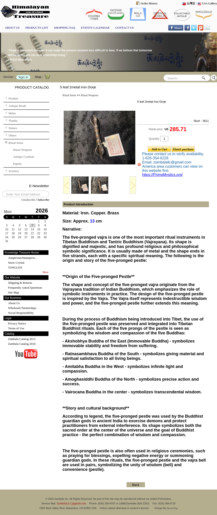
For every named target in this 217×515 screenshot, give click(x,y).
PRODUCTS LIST (36, 27)
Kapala (17, 163)
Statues (13, 128)
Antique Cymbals (23, 156)
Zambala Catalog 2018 (21, 343)
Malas (12, 113)
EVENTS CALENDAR (95, 27)
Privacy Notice (17, 323)
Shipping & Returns (20, 282)
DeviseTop (172, 508)
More (45, 272)
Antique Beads (17, 106)
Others (13, 135)
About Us (14, 303)
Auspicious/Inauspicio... (22, 257)
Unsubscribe (28, 199)
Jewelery (14, 171)
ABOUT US (12, 27)
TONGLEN (15, 267)
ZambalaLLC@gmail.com (71, 503)
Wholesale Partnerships (22, 308)
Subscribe (43, 199)
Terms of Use (16, 328)
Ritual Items (16, 143)
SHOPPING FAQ (64, 27)
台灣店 (191, 3)
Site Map (13, 292)
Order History (149, 3)
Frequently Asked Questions (25, 287)
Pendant (13, 98)
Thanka (13, 120)
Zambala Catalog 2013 (21, 339)
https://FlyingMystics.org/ (162, 175)
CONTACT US (124, 27)
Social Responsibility (21, 313)
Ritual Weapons (22, 149)
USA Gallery (209, 3)
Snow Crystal (16, 262)
